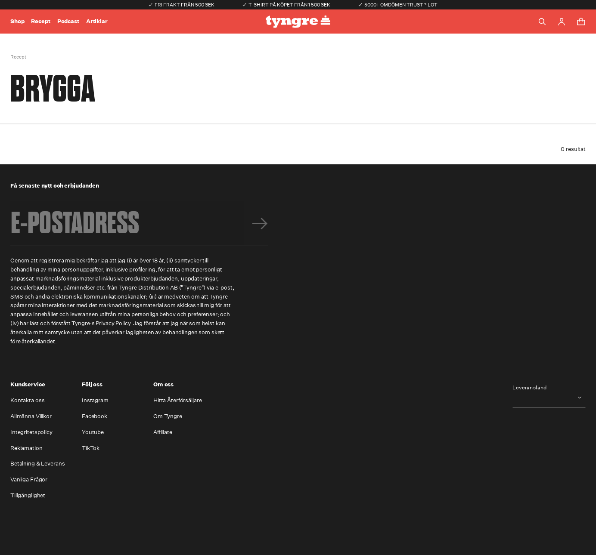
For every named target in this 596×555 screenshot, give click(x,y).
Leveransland (529, 387)
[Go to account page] (561, 22)
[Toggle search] (542, 21)
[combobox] (549, 397)
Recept (40, 21)
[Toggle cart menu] (581, 21)
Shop (17, 21)
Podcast (68, 21)
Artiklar (97, 21)
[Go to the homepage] (298, 21)
